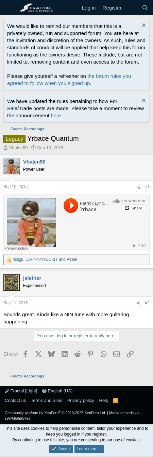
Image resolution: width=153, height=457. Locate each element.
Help (103, 400)
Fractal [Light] (21, 390)
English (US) (57, 390)
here (56, 115)
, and (45, 259)
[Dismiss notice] (143, 26)
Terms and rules (46, 400)
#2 (147, 303)
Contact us (15, 400)
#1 (147, 186)
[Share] (138, 187)
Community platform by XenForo (55, 413)
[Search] (145, 7)
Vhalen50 (18, 147)
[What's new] (131, 7)
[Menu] (9, 8)
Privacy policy (80, 400)
